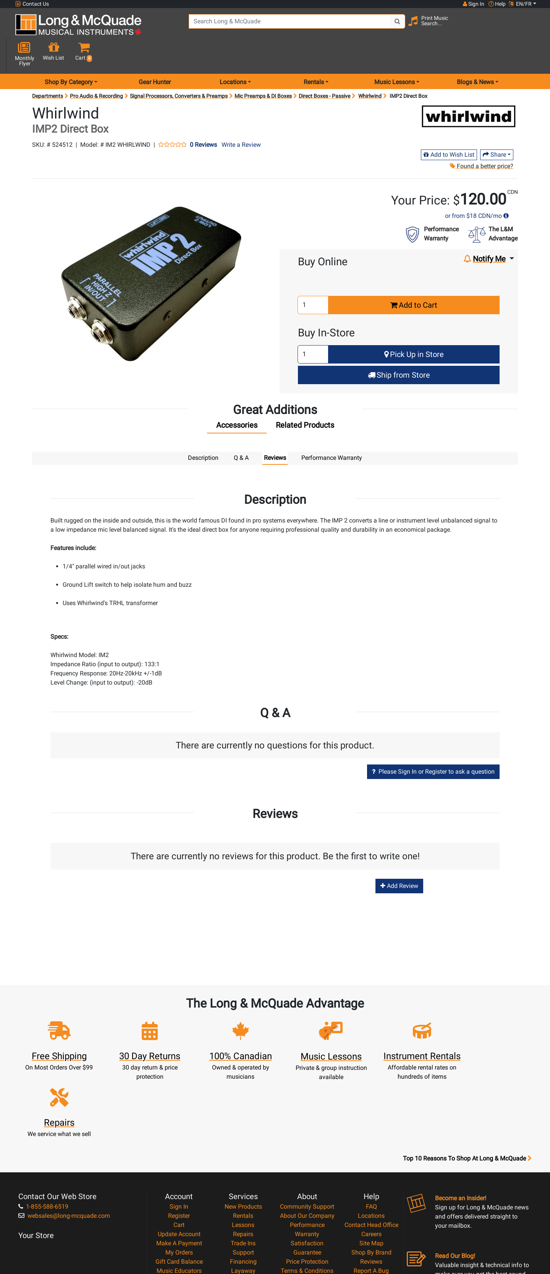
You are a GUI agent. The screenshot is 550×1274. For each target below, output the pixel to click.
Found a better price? (481, 139)
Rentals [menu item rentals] (314, 54)
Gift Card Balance (179, 1177)
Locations (371, 1131)
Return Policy (307, 1204)
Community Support (307, 1122)
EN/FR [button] (520, 4)
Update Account (179, 1149)
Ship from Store (399, 347)
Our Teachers (307, 1213)
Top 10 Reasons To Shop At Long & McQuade (467, 1074)
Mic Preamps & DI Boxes (263, 69)
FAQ (371, 1122)
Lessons (243, 1140)
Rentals (243, 1131)
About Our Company (307, 1131)
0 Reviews (203, 117)
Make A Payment (179, 1158)
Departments (47, 69)
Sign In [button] (473, 4)
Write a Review (241, 117)
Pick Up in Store (414, 327)
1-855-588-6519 (43, 1122)
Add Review (399, 858)
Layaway (243, 1186)
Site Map (371, 1158)
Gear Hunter (155, 54)
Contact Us (32, 4)
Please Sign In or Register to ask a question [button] (433, 744)
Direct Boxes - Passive (324, 69)
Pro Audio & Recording (96, 69)
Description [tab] (203, 430)
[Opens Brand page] (468, 89)
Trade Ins (243, 1158)
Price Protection (307, 1177)
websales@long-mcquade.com (64, 1131)
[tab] (237, 399)
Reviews (371, 1177)
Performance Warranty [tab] (331, 430)
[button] (530, 27)
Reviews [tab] (275, 430)
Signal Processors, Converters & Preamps (179, 69)
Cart (178, 1140)
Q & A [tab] (241, 430)
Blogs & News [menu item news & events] (475, 54)
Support (243, 1168)
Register (179, 1131)
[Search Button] (393, 26)
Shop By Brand (371, 1168)
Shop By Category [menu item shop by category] (69, 54)
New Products (243, 1122)
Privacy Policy (307, 1195)
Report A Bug (371, 1186)
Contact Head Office (371, 1140)
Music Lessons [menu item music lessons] (394, 54)
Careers (371, 1149)
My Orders (179, 1168)
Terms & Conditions (307, 1186)
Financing (243, 1177)
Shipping (243, 1195)
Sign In (179, 1122)
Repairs (243, 1149)
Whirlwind (370, 69)
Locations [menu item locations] (233, 54)
